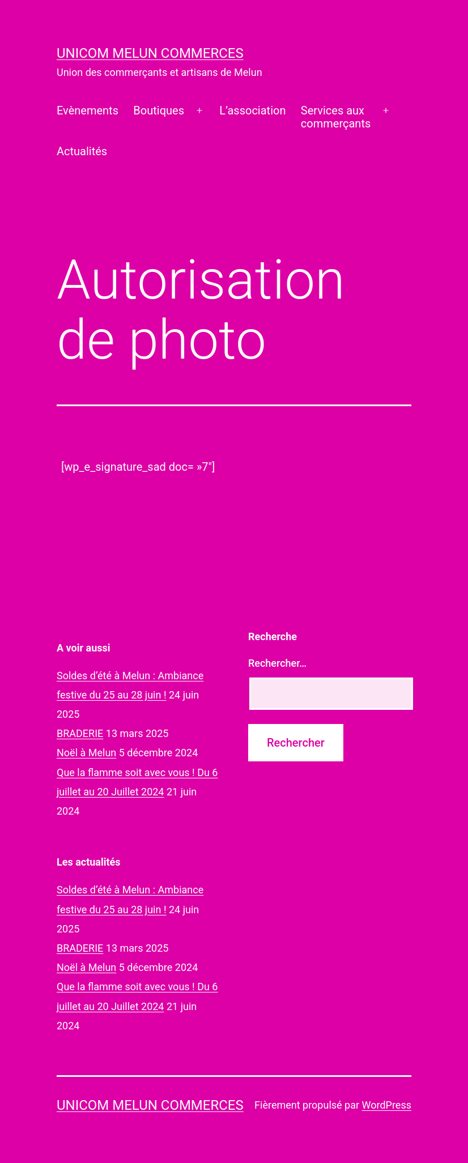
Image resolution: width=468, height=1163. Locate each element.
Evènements (87, 110)
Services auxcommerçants (336, 117)
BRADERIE (80, 733)
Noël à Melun (86, 753)
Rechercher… (277, 663)
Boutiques (158, 110)
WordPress (386, 1105)
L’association (252, 110)
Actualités (82, 151)
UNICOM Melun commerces (150, 53)
